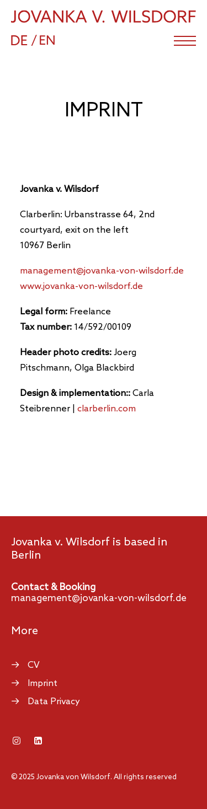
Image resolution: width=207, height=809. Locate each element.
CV (34, 665)
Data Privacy (54, 702)
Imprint (42, 683)
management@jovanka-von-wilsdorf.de (99, 598)
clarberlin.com (106, 409)
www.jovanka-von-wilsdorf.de (81, 286)
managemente (102, 271)
